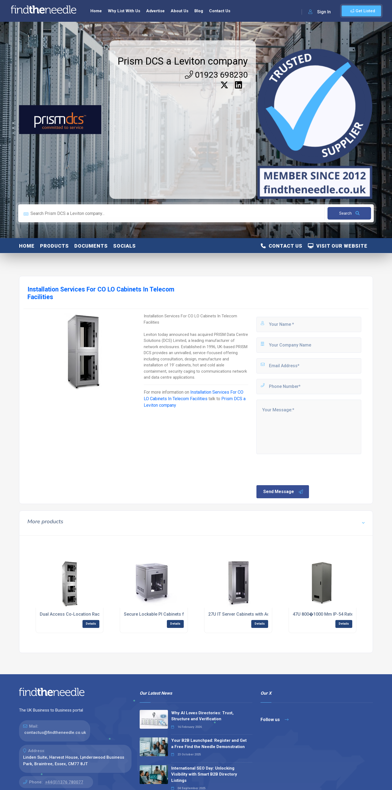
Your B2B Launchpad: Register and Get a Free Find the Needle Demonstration (209, 743)
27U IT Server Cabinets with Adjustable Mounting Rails (262, 614)
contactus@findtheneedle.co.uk (55, 732)
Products (54, 246)
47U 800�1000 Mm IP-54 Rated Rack (330, 614)
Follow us (275, 719)
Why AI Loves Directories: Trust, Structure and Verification (202, 716)
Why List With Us (124, 10)
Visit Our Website (337, 246)
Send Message (283, 491)
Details (91, 623)
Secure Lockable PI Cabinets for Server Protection (174, 614)
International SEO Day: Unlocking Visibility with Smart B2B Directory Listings (204, 774)
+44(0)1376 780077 (64, 782)
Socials (124, 246)
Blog (198, 10)
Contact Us (219, 10)
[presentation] (297, 469)
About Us (179, 10)
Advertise (155, 10)
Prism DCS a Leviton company (183, 61)
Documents (91, 246)
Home (96, 10)
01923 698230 (216, 75)
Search (349, 213)
